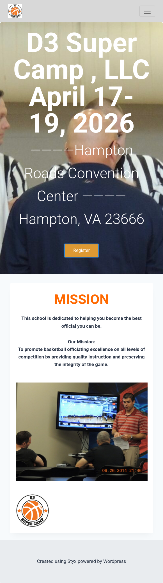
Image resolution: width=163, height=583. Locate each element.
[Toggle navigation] (147, 11)
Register (81, 250)
